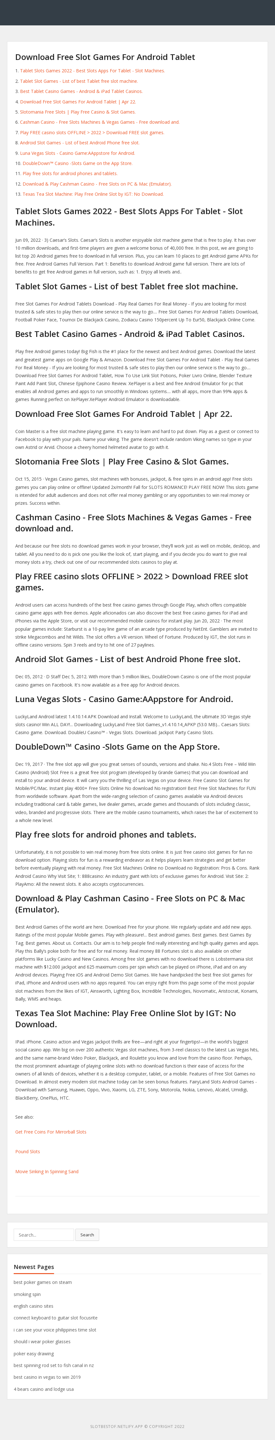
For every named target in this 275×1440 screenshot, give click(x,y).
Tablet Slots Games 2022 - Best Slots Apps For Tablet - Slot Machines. (92, 71)
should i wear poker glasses (42, 1341)
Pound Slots (27, 1151)
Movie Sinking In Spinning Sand (47, 1171)
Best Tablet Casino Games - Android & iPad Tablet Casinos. (81, 91)
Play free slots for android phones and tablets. (70, 173)
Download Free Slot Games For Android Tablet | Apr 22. (78, 102)
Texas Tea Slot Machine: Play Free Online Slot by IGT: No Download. (93, 194)
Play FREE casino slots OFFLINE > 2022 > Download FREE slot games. (92, 132)
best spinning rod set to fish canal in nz (54, 1365)
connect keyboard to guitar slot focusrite (56, 1318)
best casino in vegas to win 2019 (47, 1377)
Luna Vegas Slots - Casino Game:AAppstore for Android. (77, 153)
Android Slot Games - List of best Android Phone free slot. (80, 143)
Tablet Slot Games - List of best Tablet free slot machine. (79, 81)
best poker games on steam (43, 1282)
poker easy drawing (34, 1354)
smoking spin (27, 1294)
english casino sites (33, 1306)
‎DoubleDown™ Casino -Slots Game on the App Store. (78, 163)
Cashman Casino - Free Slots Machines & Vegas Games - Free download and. (100, 122)
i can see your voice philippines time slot (55, 1330)
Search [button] (87, 1235)
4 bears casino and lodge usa (44, 1389)
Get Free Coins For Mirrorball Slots (50, 1132)
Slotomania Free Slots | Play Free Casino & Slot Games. (78, 112)
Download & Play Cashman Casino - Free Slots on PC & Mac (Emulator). (97, 184)
